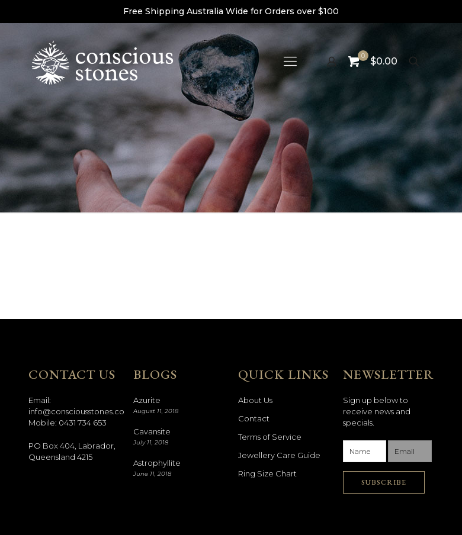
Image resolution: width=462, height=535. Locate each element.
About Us (255, 400)
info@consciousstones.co (76, 411)
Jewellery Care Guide (279, 455)
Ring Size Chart (267, 473)
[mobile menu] (290, 61)
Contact (254, 418)
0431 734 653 (83, 422)
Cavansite (152, 431)
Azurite (147, 400)
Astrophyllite (157, 463)
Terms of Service (269, 436)
